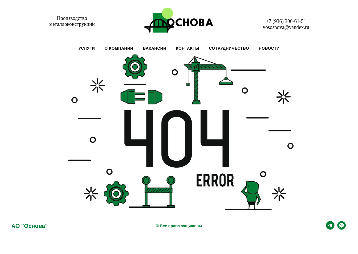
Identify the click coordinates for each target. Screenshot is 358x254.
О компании (119, 48)
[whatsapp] (341, 228)
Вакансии (154, 48)
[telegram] (330, 228)
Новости (269, 48)
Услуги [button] (87, 48)
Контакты (187, 48)
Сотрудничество (229, 48)
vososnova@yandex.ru (286, 27)
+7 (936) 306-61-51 (286, 21)
